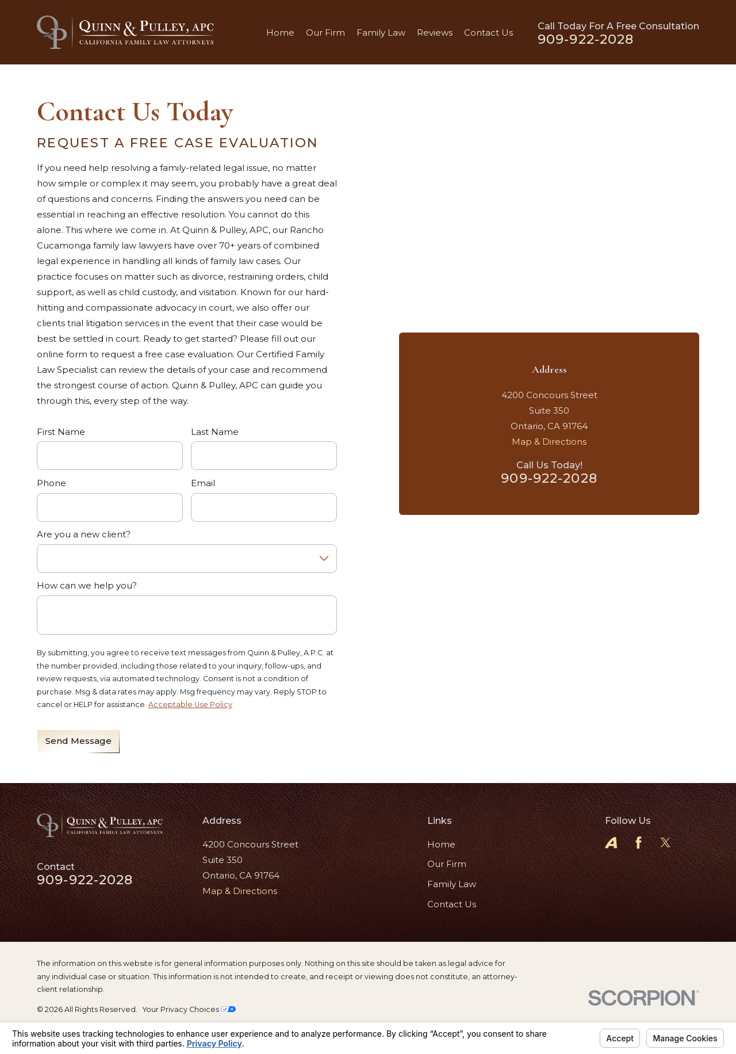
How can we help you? (87, 586)
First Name (61, 432)
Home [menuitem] (280, 32)
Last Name (215, 432)
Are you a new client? (84, 534)
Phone (51, 483)
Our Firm (446, 863)
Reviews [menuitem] (435, 32)
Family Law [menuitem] (380, 32)
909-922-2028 (586, 39)
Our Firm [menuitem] (325, 32)
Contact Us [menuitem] (488, 32)
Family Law (451, 884)
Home (441, 844)
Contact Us (451, 904)
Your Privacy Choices (189, 1009)
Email (203, 483)
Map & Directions (549, 441)
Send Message (78, 740)
